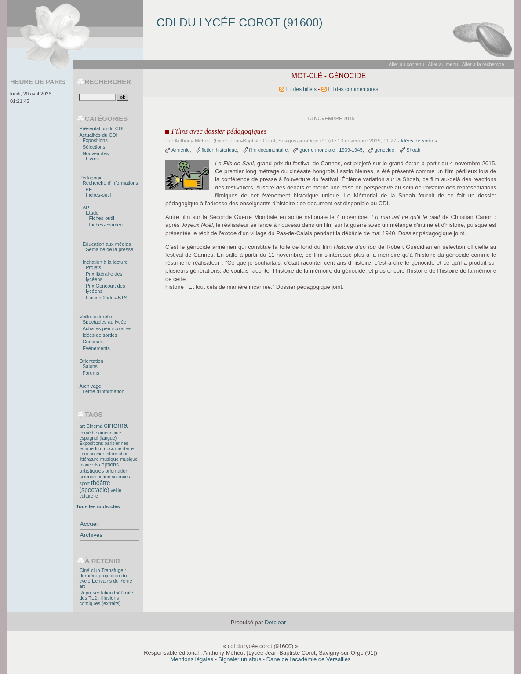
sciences (121, 476)
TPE (87, 189)
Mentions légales (191, 659)
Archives (91, 535)
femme (86, 448)
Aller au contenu (406, 64)
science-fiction (94, 476)
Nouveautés (96, 153)
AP (86, 207)
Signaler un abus (240, 659)
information (117, 453)
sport (84, 483)
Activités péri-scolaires (107, 328)
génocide (384, 150)
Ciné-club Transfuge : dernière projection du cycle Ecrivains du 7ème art (105, 578)
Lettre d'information (103, 391)
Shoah (413, 150)
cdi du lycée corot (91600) (240, 22)
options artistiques (99, 468)
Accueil (89, 524)
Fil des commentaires (353, 89)
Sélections (94, 146)
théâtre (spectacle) (94, 486)
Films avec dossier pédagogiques (218, 131)
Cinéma (95, 426)
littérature (88, 459)
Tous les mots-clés (98, 506)
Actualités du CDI (98, 135)
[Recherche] (97, 97)
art (82, 426)
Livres (92, 158)
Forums (91, 372)
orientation (116, 471)
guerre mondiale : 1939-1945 (330, 150)
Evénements (96, 348)
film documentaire (268, 150)
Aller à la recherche (483, 64)
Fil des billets (301, 89)
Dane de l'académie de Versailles (308, 659)
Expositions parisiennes (103, 443)
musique (109, 459)
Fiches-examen (106, 224)
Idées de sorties (419, 140)
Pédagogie (90, 177)
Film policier (91, 453)
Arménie (180, 150)
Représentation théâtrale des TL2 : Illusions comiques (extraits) (106, 598)
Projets (93, 267)
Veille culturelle (95, 316)
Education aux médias (107, 244)
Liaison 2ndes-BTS (106, 297)
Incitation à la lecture (105, 262)
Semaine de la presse (109, 249)
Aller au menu (443, 64)
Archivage (90, 386)
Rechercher (108, 81)
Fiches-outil (98, 194)
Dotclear (275, 622)
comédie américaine (100, 432)
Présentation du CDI (101, 128)
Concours (93, 341)
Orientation (91, 361)
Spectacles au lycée (104, 321)
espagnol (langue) (98, 438)
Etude (92, 212)
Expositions (95, 140)
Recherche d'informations (110, 183)
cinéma (116, 425)
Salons (90, 366)
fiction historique (219, 150)
